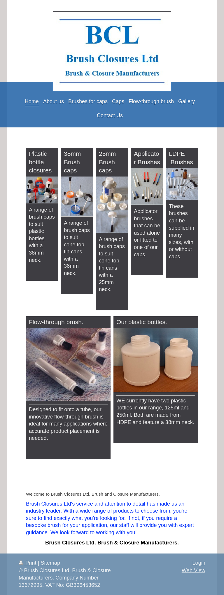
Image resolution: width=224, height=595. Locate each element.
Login (198, 563)
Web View (193, 570)
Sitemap (50, 563)
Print (28, 563)
